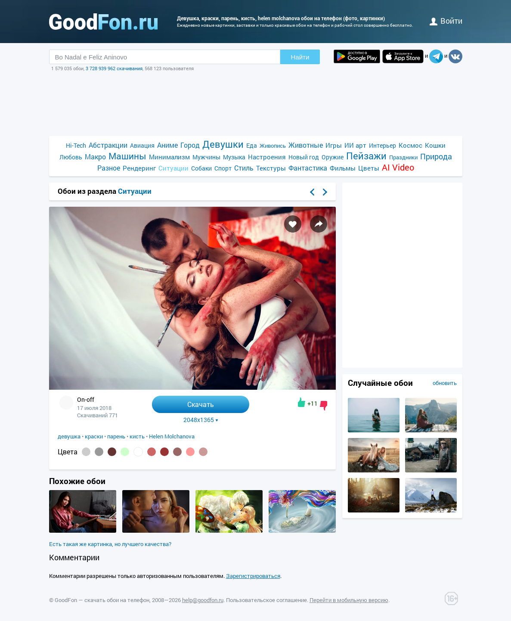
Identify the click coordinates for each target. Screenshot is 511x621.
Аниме (167, 144)
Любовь (70, 157)
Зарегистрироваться (253, 576)
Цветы (368, 168)
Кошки (435, 145)
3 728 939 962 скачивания (114, 68)
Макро (95, 156)
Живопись (273, 145)
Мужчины (206, 157)
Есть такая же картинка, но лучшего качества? (110, 544)
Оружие (333, 157)
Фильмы (343, 168)
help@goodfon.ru (202, 600)
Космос (410, 145)
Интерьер (382, 145)
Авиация (142, 145)
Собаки (201, 168)
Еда (251, 145)
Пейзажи (366, 156)
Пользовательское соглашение (266, 600)
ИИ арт (355, 145)
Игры (333, 145)
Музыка (234, 157)
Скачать (200, 404)
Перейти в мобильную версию (349, 600)
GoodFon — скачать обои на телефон (102, 600)
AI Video (398, 167)
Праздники (403, 157)
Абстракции (108, 144)
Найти (300, 57)
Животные (305, 144)
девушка (69, 436)
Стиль (244, 167)
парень (116, 436)
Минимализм (169, 156)
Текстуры (271, 168)
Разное (108, 167)
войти (446, 21)
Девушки (223, 144)
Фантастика (307, 167)
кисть (137, 436)
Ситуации (173, 168)
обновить (445, 383)
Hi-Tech (76, 145)
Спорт (223, 168)
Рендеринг (139, 168)
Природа (436, 156)
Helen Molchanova (172, 436)
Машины (127, 156)
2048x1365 (200, 420)
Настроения (267, 156)
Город (190, 144)
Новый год (303, 157)
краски (94, 436)
